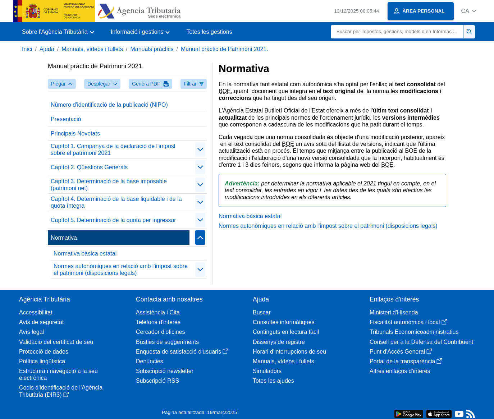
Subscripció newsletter (164, 371)
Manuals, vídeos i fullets (92, 49)
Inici (27, 49)
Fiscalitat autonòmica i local (408, 322)
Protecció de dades (43, 352)
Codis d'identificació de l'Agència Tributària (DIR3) (60, 391)
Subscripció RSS (157, 381)
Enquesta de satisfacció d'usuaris (182, 352)
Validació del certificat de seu (56, 342)
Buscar (262, 312)
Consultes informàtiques (284, 322)
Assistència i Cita (158, 312)
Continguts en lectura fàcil (286, 332)
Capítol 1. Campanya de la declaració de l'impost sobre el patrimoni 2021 (113, 149)
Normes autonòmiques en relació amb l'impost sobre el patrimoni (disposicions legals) (121, 269)
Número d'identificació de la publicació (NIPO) (109, 105)
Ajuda (47, 49)
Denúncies (149, 361)
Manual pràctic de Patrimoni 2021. (224, 49)
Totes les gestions (209, 32)
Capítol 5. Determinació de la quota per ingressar (113, 220)
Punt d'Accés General (401, 352)
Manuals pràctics (151, 49)
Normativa (64, 238)
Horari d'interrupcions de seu (289, 352)
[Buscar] (397, 31)
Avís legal (31, 332)
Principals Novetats (75, 133)
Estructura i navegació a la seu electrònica (58, 374)
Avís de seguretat (41, 322)
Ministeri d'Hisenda (394, 312)
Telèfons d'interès (158, 322)
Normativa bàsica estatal (85, 253)
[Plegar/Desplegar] (200, 149)
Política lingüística (42, 361)
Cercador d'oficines (160, 332)
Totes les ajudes (273, 381)
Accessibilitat (35, 312)
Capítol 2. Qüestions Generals (89, 167)
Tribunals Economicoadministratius (414, 332)
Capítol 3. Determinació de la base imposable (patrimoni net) (109, 184)
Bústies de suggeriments (167, 342)
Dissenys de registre (279, 342)
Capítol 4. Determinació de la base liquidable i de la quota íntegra (116, 202)
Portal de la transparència (406, 361)
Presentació (66, 119)
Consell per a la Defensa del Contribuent (421, 342)
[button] (469, 11)
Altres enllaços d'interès (400, 371)
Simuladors (267, 371)
